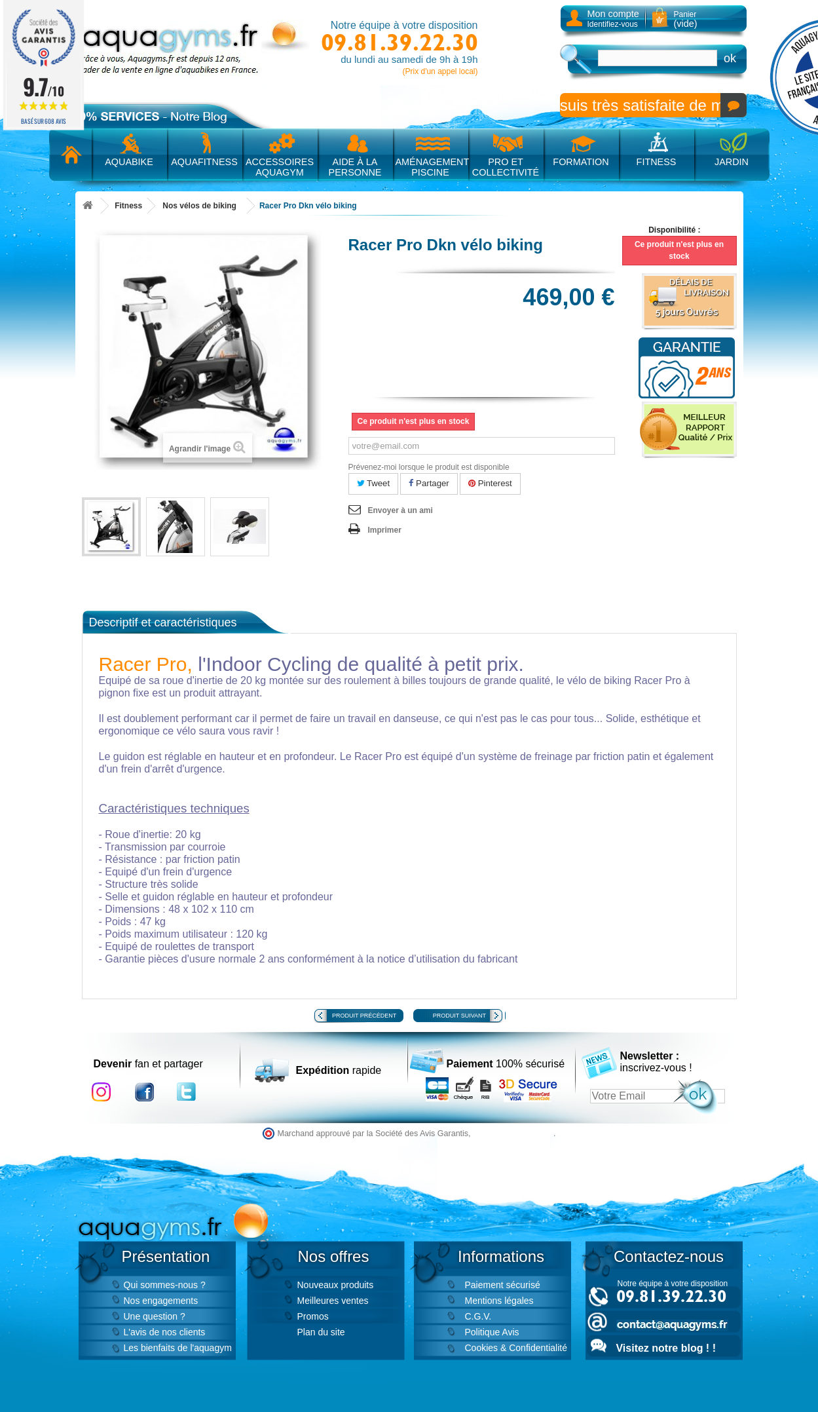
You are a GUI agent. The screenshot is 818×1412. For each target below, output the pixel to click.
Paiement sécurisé (502, 1285)
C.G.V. (478, 1316)
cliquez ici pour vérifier (513, 1133)
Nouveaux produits (335, 1285)
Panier (685, 19)
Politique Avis (492, 1332)
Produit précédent (364, 1015)
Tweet (373, 483)
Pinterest (490, 483)
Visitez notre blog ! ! (666, 1348)
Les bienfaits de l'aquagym (178, 1348)
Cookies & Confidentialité (516, 1348)
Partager (429, 483)
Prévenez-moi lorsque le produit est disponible (429, 467)
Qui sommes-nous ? (165, 1285)
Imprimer (384, 530)
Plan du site (321, 1332)
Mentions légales (499, 1300)
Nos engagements (161, 1300)
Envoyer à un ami (400, 510)
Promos (313, 1316)
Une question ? (154, 1316)
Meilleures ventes (333, 1300)
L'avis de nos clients (165, 1332)
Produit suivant (459, 1015)
